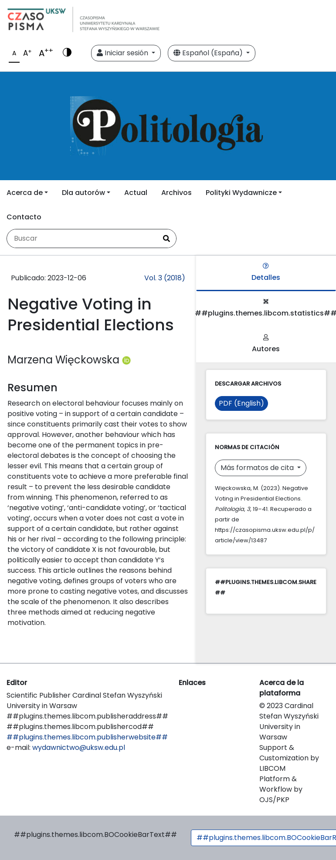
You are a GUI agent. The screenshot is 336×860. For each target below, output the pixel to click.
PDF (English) (241, 403)
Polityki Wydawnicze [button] (241, 193)
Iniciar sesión (123, 53)
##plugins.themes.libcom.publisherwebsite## (87, 737)
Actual (135, 193)
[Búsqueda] (82, 238)
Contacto (24, 217)
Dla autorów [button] (83, 193)
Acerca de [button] (25, 193)
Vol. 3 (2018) (164, 278)
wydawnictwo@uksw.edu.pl (78, 747)
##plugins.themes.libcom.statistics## (266, 308)
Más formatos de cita (258, 468)
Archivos (176, 193)
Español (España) (208, 53)
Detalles (265, 272)
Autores (266, 344)
